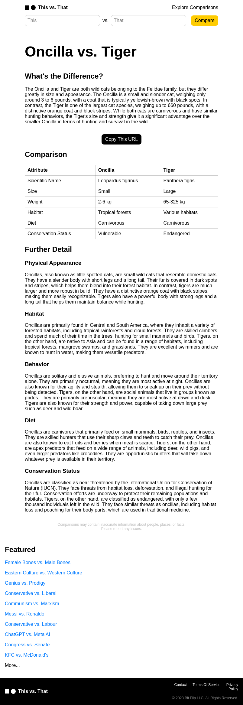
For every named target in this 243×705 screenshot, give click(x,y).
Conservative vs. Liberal (31, 593)
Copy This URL (121, 139)
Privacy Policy (232, 687)
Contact (180, 685)
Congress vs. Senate (27, 644)
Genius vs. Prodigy (25, 583)
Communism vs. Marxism (32, 603)
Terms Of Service (206, 685)
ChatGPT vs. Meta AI (27, 634)
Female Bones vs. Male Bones (37, 562)
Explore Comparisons (195, 7)
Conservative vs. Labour (31, 624)
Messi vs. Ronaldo (24, 613)
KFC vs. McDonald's (26, 655)
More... (12, 665)
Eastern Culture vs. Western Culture (43, 572)
